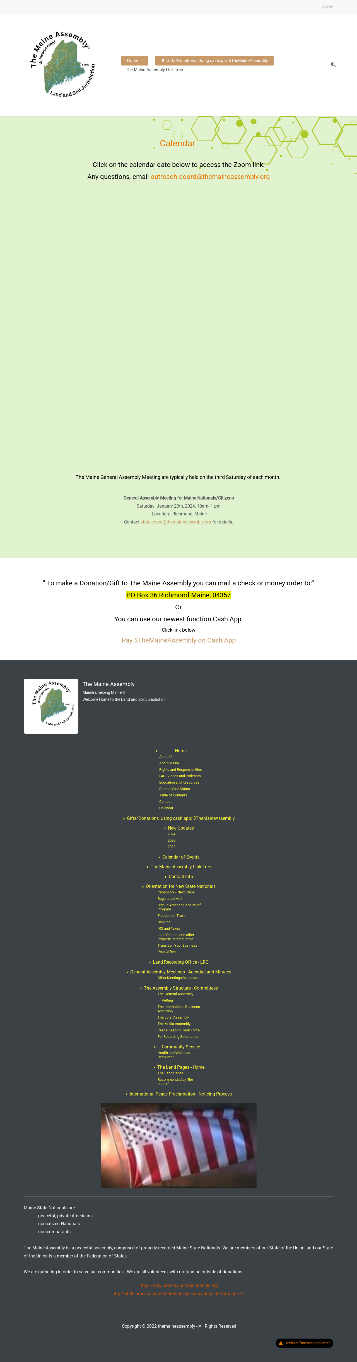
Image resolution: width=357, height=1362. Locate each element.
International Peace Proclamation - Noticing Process (181, 1094)
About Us (166, 757)
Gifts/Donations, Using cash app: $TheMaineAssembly (181, 818)
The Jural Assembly (173, 1018)
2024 (171, 834)
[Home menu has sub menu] (137, 65)
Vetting (167, 1001)
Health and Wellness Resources (174, 1055)
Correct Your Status (174, 789)
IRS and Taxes (169, 929)
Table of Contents (173, 795)
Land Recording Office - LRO (181, 962)
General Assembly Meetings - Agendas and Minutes (180, 972)
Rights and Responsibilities (180, 770)
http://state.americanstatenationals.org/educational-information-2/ (178, 1293)
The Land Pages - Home (180, 1067)
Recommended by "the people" (175, 1082)
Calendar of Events (180, 857)
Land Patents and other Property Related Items (176, 937)
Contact (165, 802)
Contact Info (181, 876)
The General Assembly (175, 994)
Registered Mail (170, 899)
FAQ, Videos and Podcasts (180, 776)
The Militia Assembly (174, 1024)
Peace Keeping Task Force (179, 1030)
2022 (171, 847)
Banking (164, 922)
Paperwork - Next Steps (176, 892)
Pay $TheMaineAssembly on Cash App (179, 640)
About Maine (169, 763)
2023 (171, 840)
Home (181, 751)
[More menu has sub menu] (294, 65)
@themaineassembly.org (187, 522)
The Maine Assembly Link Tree (181, 867)
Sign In (327, 7)
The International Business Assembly (179, 1009)
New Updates (181, 828)
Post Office (167, 952)
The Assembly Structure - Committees (181, 988)
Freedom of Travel (172, 916)
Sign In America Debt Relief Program (179, 907)
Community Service (181, 1047)
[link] (51, 683)
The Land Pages (170, 1073)
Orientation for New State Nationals (181, 886)
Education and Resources (179, 783)
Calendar (166, 808)
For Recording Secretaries (178, 1037)
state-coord (152, 522)
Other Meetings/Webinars (178, 978)
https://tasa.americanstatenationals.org (178, 1285)
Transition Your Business (177, 946)
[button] (328, 65)
